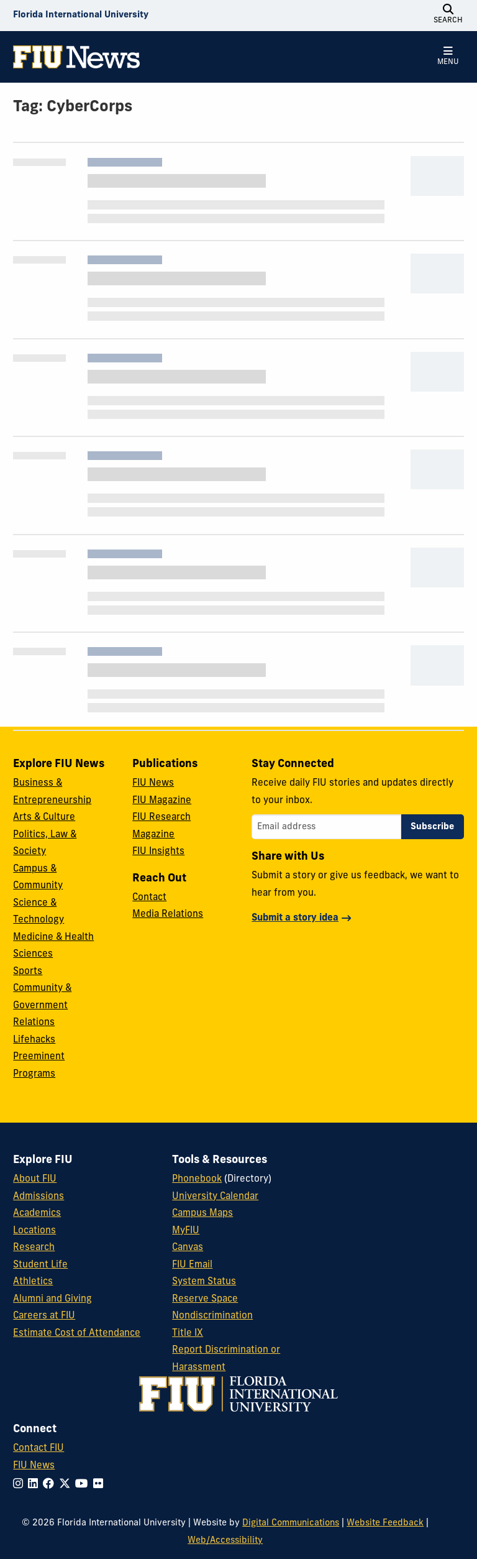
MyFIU (185, 1231)
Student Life (40, 1265)
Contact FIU (38, 1448)
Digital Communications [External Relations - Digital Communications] (290, 1523)
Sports (27, 972)
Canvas (187, 1248)
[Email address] (326, 826)
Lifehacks (34, 1040)
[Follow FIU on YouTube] (84, 1485)
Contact (149, 898)
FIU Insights (158, 852)
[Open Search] (448, 15)
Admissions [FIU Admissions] (38, 1197)
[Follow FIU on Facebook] (51, 1485)
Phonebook (197, 1179)
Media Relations (167, 914)
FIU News (153, 783)
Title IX (187, 1333)
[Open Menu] (448, 56)
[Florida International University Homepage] (80, 15)
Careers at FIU (44, 1316)
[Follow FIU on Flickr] (100, 1485)
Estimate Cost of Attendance (76, 1333)
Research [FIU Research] (34, 1248)
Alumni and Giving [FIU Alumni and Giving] (52, 1299)
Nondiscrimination (212, 1316)
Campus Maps (202, 1213)
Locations (34, 1231)
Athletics (33, 1282)
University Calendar (215, 1197)
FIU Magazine (161, 801)
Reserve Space (205, 1299)
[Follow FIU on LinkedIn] (35, 1485)
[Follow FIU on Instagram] (20, 1485)
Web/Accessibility (225, 1540)
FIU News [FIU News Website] (34, 1466)
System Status (204, 1282)
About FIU (35, 1179)
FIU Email (192, 1265)
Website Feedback (385, 1523)
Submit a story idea (295, 918)
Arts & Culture (44, 817)
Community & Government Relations (42, 1006)
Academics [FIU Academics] (37, 1213)
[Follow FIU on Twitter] (67, 1485)
